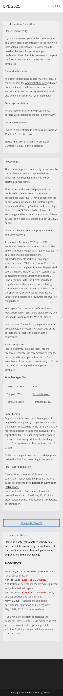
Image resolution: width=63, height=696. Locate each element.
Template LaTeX (42, 401)
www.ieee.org (17, 234)
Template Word (41, 394)
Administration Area (36, 82)
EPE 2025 (11, 6)
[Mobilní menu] (54, 6)
